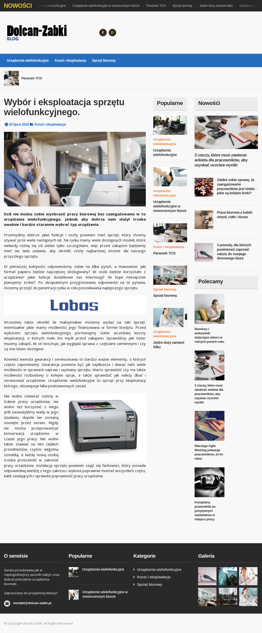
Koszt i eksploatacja (70, 60)
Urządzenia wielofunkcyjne (49, 5)
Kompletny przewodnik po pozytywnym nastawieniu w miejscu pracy (205, 510)
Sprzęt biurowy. (183, 5)
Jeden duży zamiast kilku (217, 5)
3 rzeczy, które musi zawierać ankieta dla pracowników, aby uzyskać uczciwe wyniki (221, 160)
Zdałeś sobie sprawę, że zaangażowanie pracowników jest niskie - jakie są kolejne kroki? (237, 186)
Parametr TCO (157, 5)
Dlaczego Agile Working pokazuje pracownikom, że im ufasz (209, 452)
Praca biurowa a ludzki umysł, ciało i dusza (234, 214)
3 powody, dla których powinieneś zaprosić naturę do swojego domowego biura (234, 251)
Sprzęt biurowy (104, 60)
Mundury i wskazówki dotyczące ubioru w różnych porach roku (209, 335)
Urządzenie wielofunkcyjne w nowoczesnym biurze (106, 5)
